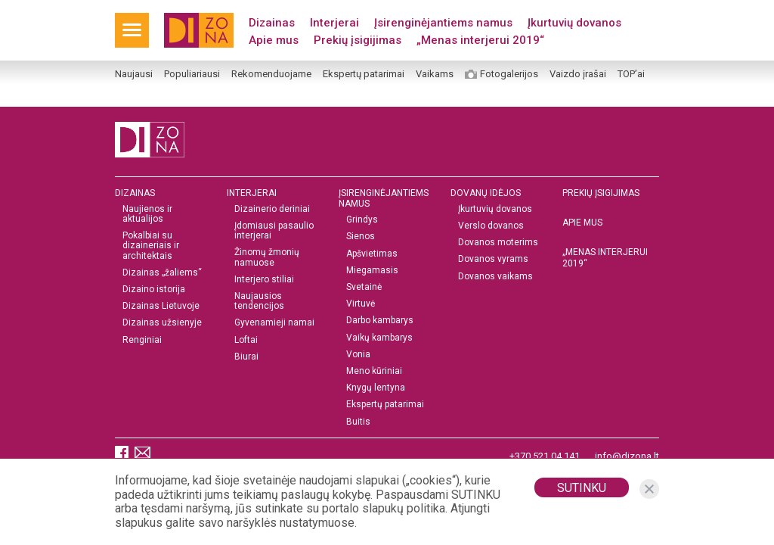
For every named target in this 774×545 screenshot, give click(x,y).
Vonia (358, 355)
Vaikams (435, 74)
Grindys (362, 220)
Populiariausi (192, 74)
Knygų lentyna (375, 388)
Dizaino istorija (153, 289)
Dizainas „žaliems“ (162, 273)
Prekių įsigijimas (357, 40)
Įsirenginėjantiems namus (443, 23)
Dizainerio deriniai (272, 209)
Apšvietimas (372, 254)
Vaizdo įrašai (578, 74)
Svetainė (364, 287)
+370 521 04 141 (544, 456)
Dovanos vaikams (495, 277)
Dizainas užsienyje (162, 323)
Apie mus (274, 40)
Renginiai (142, 340)
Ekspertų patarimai (363, 74)
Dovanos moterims (498, 243)
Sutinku (581, 488)
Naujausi (134, 74)
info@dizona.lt (627, 456)
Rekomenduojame (271, 74)
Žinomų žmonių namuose (266, 257)
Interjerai (334, 23)
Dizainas (272, 23)
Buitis (358, 422)
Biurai (246, 357)
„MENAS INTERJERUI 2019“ (605, 257)
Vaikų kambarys (379, 338)
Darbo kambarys (379, 320)
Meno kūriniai (374, 371)
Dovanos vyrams (493, 259)
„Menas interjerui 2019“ (480, 40)
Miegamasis (372, 271)
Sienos (360, 236)
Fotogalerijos (509, 74)
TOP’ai (631, 74)
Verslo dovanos (491, 226)
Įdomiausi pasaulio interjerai (274, 231)
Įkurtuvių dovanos (574, 23)
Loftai (246, 340)
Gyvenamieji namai (274, 323)
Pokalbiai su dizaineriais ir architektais (150, 245)
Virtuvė (360, 304)
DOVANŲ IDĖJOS (485, 193)
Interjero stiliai (264, 280)
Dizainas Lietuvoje (161, 306)
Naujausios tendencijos (259, 301)
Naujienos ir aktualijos (147, 214)
